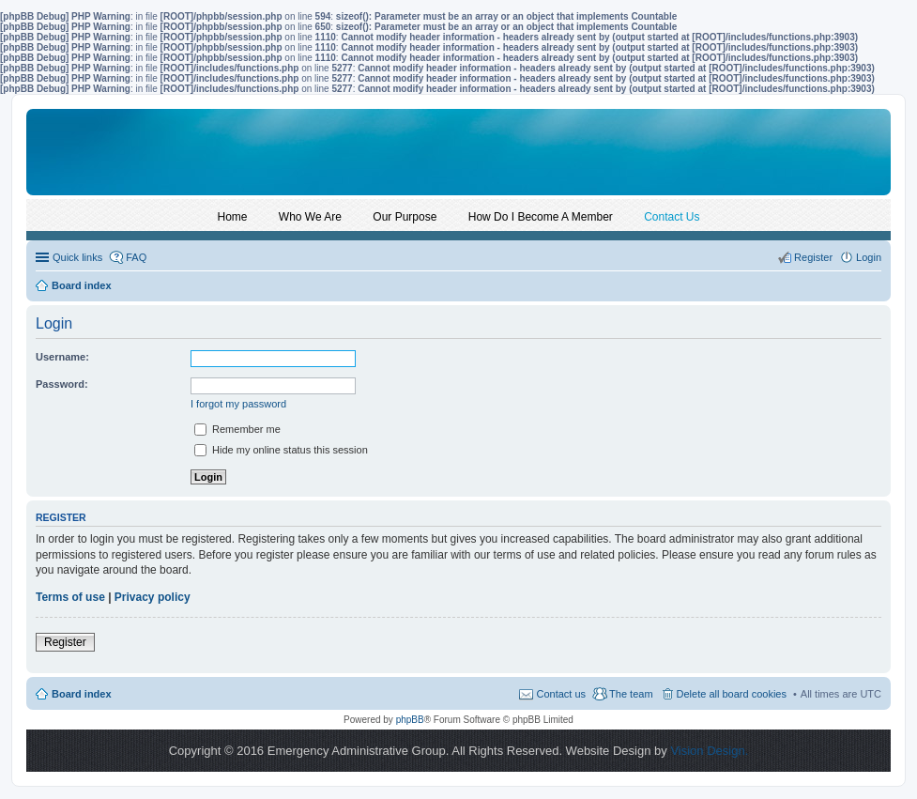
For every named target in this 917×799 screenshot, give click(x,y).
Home (233, 216)
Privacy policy (153, 597)
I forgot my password (238, 403)
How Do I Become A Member (540, 216)
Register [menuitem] (813, 257)
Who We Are (310, 216)
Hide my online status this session (281, 449)
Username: (62, 356)
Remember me (237, 429)
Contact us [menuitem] (561, 693)
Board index (82, 693)
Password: (62, 384)
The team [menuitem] (630, 693)
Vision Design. (709, 751)
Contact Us (671, 216)
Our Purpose (404, 216)
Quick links (77, 257)
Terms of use (70, 597)
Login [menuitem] (868, 257)
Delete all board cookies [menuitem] (732, 693)
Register (65, 642)
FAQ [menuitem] (136, 257)
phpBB (410, 719)
